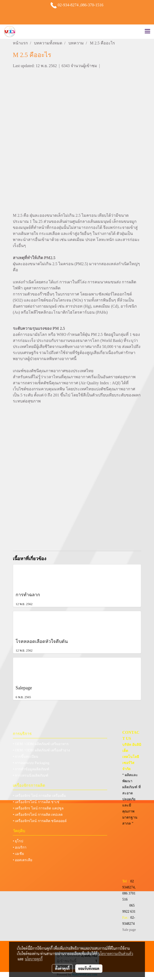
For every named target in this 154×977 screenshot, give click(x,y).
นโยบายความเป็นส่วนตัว (115, 953)
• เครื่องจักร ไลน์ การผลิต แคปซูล (38, 808)
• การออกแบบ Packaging (31, 763)
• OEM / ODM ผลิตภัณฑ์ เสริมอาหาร (41, 744)
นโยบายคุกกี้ (34, 959)
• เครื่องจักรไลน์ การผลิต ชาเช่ (36, 802)
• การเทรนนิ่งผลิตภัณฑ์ (30, 775)
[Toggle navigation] (147, 31)
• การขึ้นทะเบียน (25, 756)
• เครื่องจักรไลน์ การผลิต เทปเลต (38, 815)
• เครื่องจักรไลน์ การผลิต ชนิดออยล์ (40, 821)
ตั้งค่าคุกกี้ (62, 968)
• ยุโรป (18, 841)
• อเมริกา (19, 847)
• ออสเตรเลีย (22, 860)
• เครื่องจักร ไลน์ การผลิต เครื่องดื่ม (39, 796)
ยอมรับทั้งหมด (88, 968)
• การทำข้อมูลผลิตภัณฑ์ (31, 769)
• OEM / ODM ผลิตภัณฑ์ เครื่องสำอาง (41, 750)
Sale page (129, 930)
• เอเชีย (18, 854)
